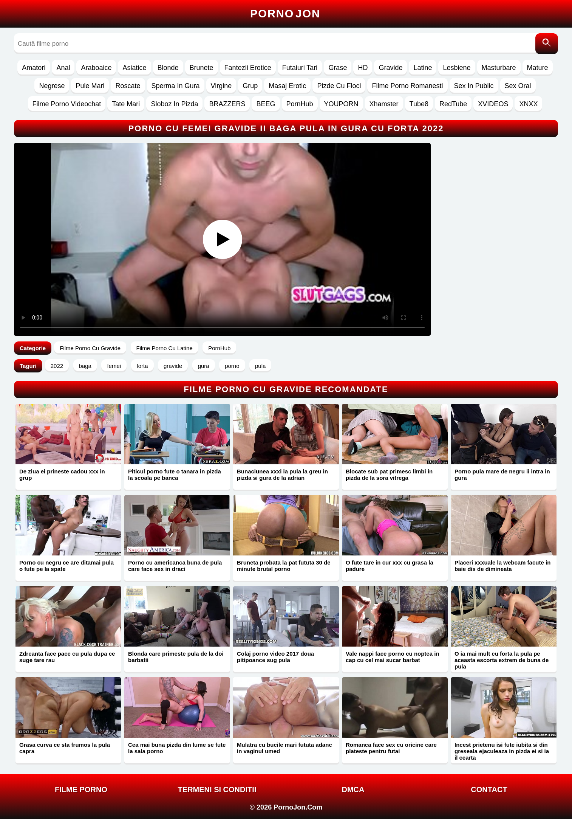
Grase (337, 67)
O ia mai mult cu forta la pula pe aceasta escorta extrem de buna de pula (502, 660)
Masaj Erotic (287, 86)
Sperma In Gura (176, 86)
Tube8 (419, 104)
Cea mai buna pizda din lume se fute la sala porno (177, 747)
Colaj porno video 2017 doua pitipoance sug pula (275, 656)
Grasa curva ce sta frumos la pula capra (64, 747)
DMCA (353, 789)
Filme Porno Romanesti (407, 86)
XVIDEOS (493, 104)
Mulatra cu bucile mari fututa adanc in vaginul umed (284, 747)
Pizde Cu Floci (339, 86)
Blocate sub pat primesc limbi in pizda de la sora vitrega (389, 474)
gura (203, 366)
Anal (63, 67)
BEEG (265, 104)
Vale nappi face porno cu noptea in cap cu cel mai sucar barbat (392, 656)
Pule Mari (90, 86)
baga (85, 366)
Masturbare (499, 67)
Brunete (201, 67)
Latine (422, 67)
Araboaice (96, 67)
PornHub (299, 104)
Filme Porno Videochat (66, 104)
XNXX (528, 104)
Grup (250, 86)
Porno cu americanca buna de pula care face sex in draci (175, 565)
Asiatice (134, 67)
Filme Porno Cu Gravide (90, 348)
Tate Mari (126, 104)
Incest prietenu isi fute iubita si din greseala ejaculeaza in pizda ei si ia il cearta (502, 751)
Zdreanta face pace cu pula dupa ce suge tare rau (67, 656)
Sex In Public (474, 86)
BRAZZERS (227, 104)
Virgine (221, 86)
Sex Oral (518, 86)
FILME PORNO (81, 789)
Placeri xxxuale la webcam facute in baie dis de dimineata (502, 565)
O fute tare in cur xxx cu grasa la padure (389, 565)
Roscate (127, 86)
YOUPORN (341, 104)
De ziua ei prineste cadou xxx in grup (62, 474)
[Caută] (546, 43)
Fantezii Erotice (247, 67)
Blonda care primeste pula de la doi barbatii (176, 656)
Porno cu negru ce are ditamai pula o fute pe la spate (66, 565)
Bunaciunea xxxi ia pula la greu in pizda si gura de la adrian (282, 474)
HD (363, 67)
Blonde (168, 67)
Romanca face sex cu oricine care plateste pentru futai (391, 747)
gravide (173, 366)
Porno (285, 14)
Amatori (33, 67)
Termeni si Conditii (217, 789)
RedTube (453, 104)
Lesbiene (456, 67)
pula (260, 366)
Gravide (390, 67)
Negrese (52, 86)
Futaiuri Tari (300, 67)
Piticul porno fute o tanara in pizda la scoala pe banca (174, 474)
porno (232, 366)
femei (114, 366)
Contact (489, 789)
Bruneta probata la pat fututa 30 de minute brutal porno (284, 565)
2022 (57, 366)
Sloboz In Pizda (174, 104)
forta (142, 366)
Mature (537, 67)
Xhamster (384, 104)
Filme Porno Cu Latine (164, 348)
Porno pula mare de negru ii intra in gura (502, 474)
